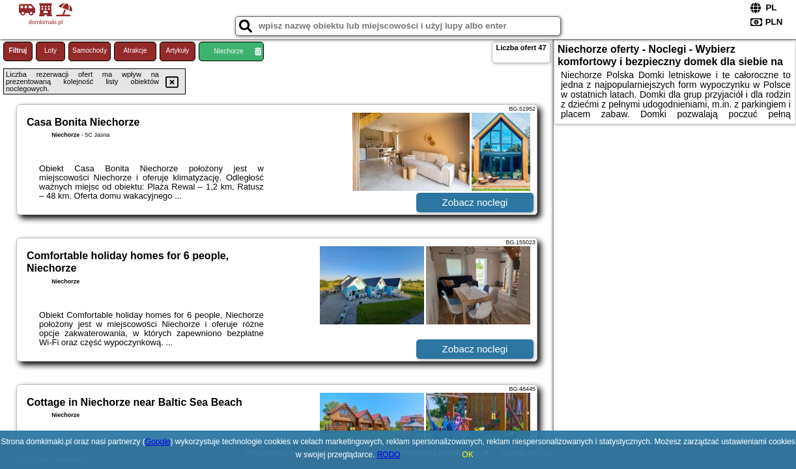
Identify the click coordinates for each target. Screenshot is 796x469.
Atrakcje (135, 50)
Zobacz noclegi (475, 202)
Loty (50, 50)
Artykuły (178, 50)
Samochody (89, 50)
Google (158, 441)
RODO (389, 454)
